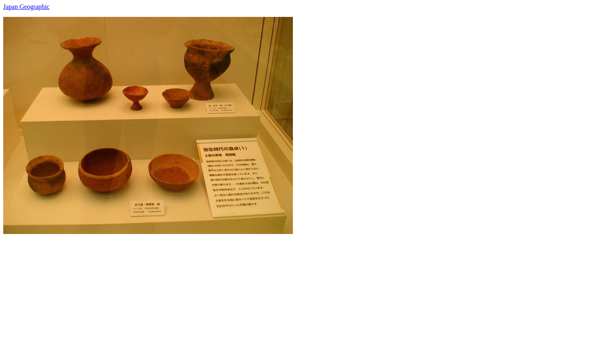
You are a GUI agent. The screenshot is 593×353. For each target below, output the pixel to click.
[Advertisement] (244, 290)
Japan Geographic (26, 6)
